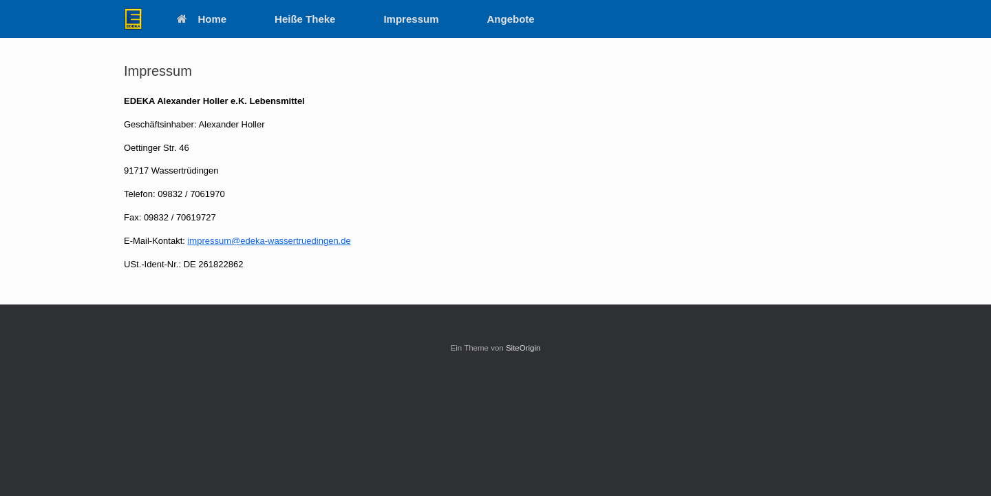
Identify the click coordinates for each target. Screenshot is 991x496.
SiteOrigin (523, 348)
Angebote (511, 19)
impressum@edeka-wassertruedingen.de (268, 241)
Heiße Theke (305, 19)
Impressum (410, 19)
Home (201, 19)
